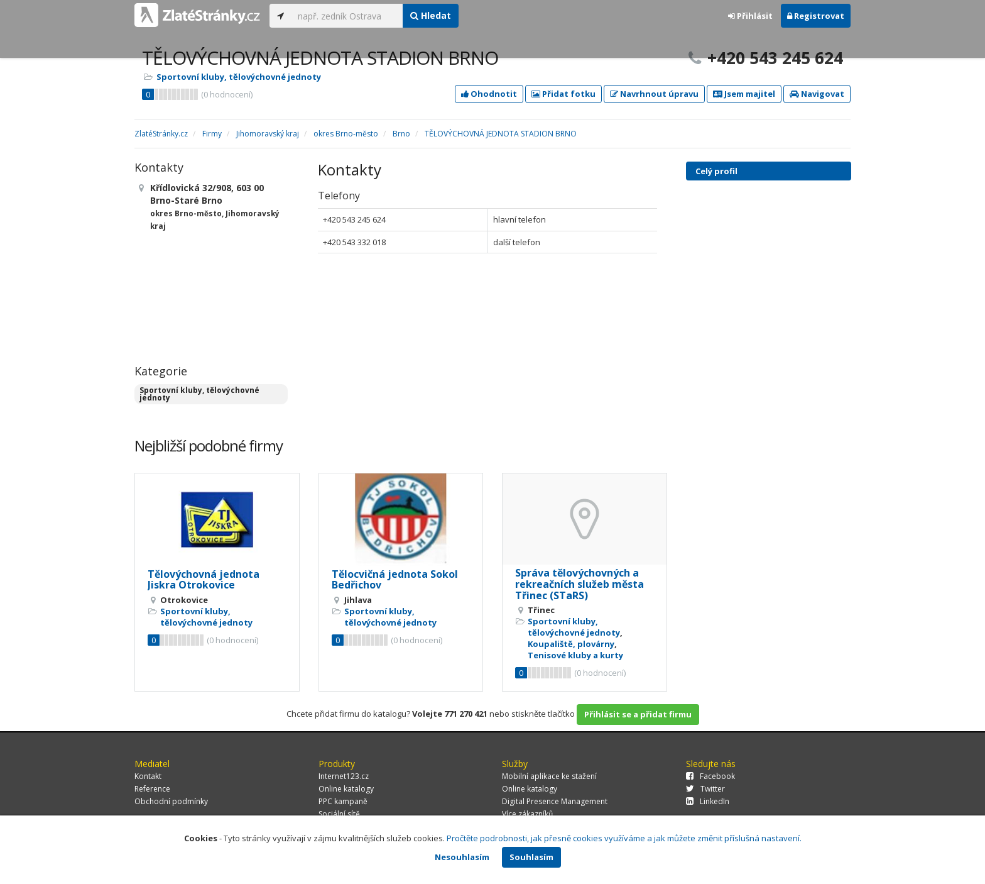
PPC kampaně (342, 801)
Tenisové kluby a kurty (575, 655)
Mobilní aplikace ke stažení (549, 776)
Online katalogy (346, 788)
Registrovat (815, 15)
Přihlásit (750, 15)
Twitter (705, 788)
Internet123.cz (343, 776)
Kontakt (147, 776)
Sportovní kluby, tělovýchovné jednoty (238, 76)
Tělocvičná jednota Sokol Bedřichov (395, 579)
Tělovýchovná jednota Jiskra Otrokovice (203, 579)
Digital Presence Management (554, 801)
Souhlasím (531, 857)
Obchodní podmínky (171, 801)
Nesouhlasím (462, 857)
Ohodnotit (489, 93)
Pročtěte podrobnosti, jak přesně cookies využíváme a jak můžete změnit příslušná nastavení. (624, 838)
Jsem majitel (744, 93)
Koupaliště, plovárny (571, 643)
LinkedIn (707, 801)
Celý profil (716, 171)
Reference (152, 788)
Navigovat (817, 93)
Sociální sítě (339, 814)
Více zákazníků (527, 814)
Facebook (710, 776)
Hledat (430, 15)
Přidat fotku (563, 93)
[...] (347, 16)
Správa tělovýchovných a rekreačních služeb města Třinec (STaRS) (579, 584)
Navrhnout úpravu (654, 93)
